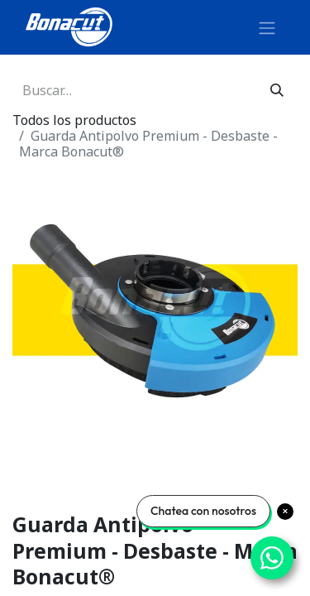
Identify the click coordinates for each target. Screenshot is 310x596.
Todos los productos (74, 120)
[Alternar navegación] (267, 27)
